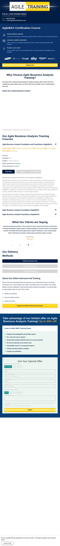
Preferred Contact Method (10, 389)
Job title (8, 384)
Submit (30, 410)
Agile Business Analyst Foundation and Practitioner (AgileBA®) (27, 144)
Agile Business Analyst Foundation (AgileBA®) (20, 210)
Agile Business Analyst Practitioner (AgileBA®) (20, 214)
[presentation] (11, 245)
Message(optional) (10, 395)
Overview (8, 171)
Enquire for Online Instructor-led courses (30, 305)
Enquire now (30, 65)
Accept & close (7, 543)
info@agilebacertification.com (16, 20)
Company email (10, 379)
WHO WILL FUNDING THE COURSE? (12, 363)
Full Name (8, 369)
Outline (22, 171)
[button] (26, 244)
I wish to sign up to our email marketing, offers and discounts (18, 405)
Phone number (9, 374)
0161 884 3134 (10, 18)
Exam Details (34, 171)
